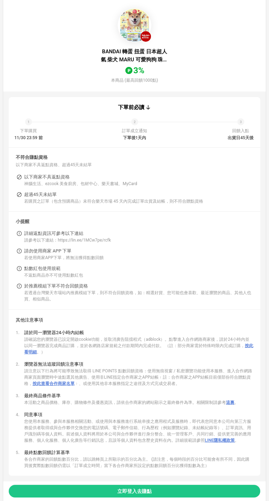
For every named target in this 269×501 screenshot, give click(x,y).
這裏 (230, 402)
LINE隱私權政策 (220, 440)
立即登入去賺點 (134, 491)
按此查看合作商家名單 (54, 383)
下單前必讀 (131, 107)
